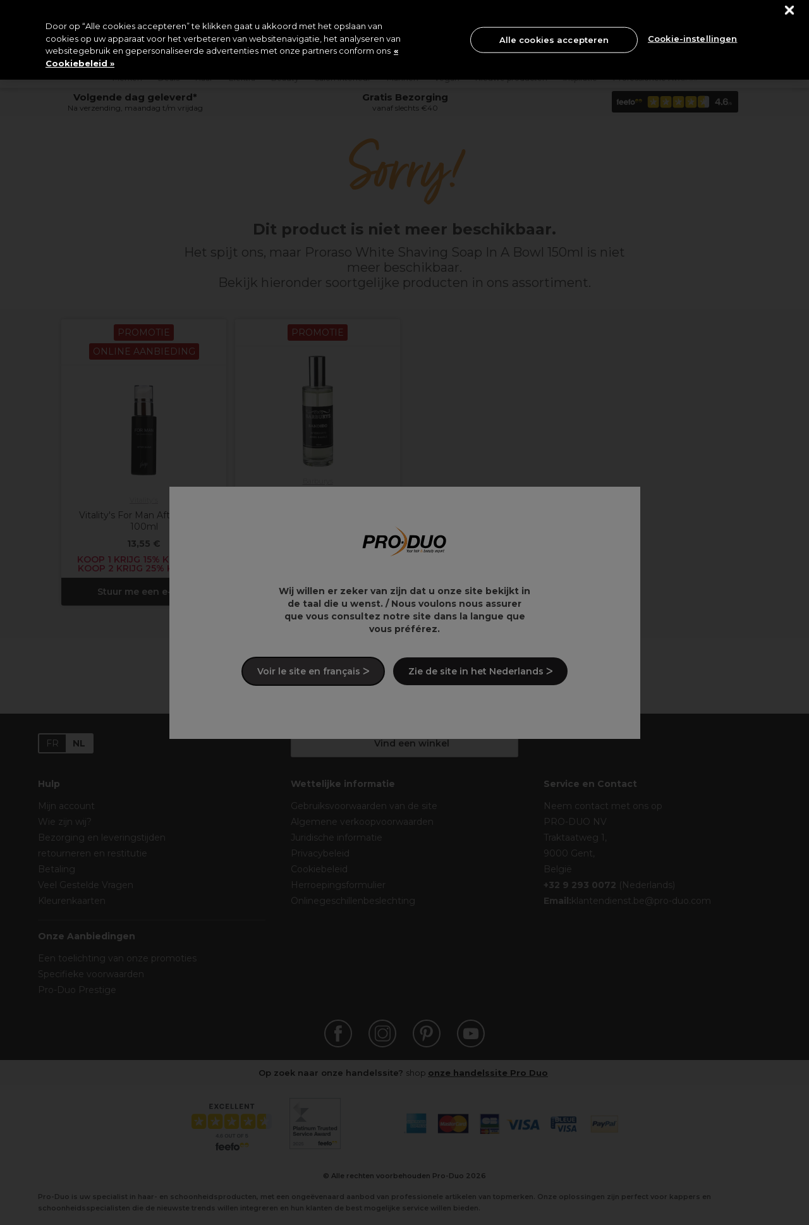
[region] (404, 40)
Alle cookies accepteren (554, 39)
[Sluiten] (789, 10)
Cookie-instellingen (692, 39)
